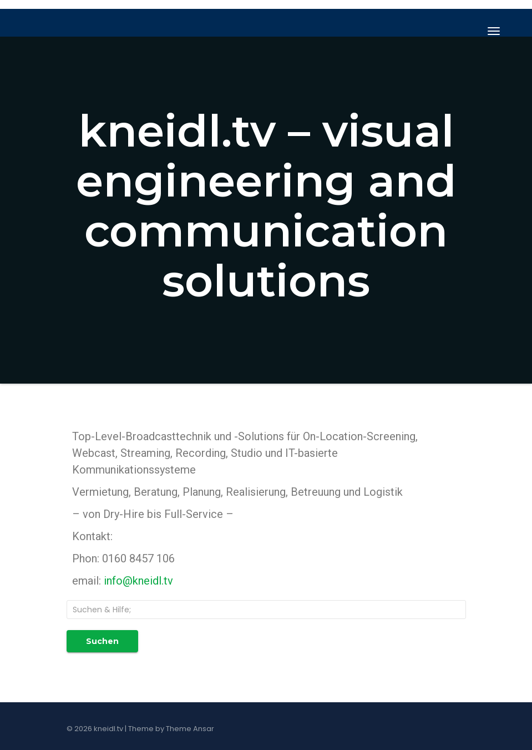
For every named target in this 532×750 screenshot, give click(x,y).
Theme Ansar (190, 728)
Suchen (102, 641)
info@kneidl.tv (138, 580)
